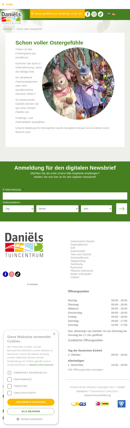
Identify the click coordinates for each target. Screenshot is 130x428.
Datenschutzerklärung (97, 395)
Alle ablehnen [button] (31, 411)
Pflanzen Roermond (81, 270)
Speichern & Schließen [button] (31, 402)
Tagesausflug (78, 260)
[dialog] (31, 377)
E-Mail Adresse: (13, 190)
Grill (72, 247)
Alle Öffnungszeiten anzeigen (85, 369)
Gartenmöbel (77, 251)
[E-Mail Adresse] (65, 196)
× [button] (54, 334)
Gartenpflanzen (79, 244)
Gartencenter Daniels (82, 241)
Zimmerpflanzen (79, 257)
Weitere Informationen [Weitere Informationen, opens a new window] (41, 364)
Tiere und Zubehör (80, 254)
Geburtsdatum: (12, 202)
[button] (30, 419)
